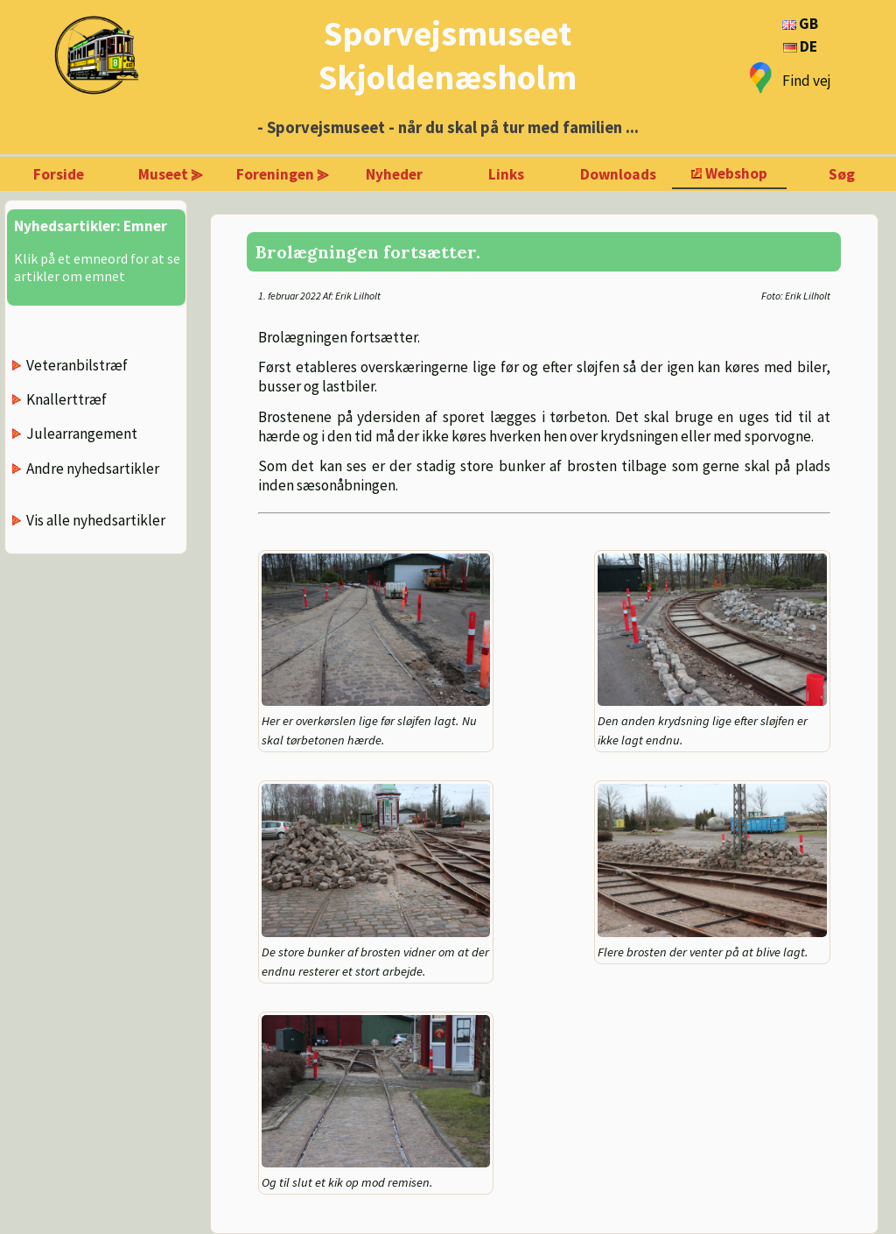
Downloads (618, 174)
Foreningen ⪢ (282, 174)
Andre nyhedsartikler (92, 468)
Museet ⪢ (170, 174)
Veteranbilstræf (77, 365)
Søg (842, 174)
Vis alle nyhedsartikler (95, 520)
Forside (58, 174)
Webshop (736, 173)
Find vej (806, 80)
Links (506, 174)
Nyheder (394, 174)
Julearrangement (81, 433)
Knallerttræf (66, 399)
